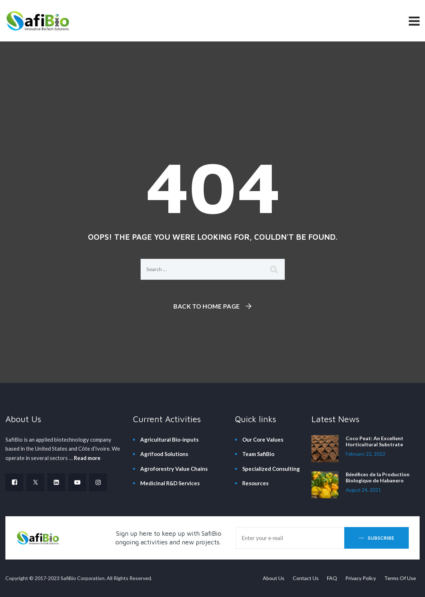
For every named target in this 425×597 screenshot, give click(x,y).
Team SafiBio (258, 454)
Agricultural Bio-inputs (169, 439)
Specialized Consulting (271, 468)
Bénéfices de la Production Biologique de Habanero (377, 477)
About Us (273, 578)
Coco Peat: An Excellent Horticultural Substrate (374, 441)
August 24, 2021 (363, 490)
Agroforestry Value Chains (174, 468)
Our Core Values (262, 439)
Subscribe (381, 538)
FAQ (332, 578)
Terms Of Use (400, 578)
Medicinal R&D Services (170, 483)
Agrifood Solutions (164, 454)
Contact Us (306, 578)
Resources (255, 483)
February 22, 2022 (365, 454)
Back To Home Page (206, 306)
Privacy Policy (360, 578)
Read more (87, 458)
